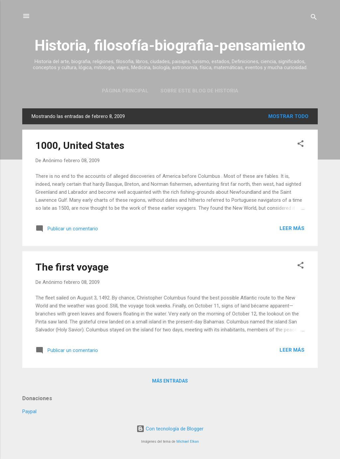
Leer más (292, 228)
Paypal (29, 411)
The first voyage (72, 267)
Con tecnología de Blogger (170, 429)
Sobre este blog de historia (199, 91)
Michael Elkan (187, 441)
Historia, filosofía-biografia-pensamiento (170, 45)
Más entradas (170, 381)
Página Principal (125, 91)
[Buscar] (314, 18)
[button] (300, 145)
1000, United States (80, 145)
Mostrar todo (288, 116)
